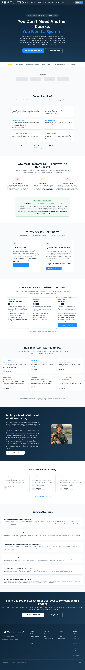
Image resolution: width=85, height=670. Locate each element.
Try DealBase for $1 (53, 268)
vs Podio (74, 636)
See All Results (42, 395)
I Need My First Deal (54, 50)
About (59, 633)
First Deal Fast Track (36, 2)
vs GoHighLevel (76, 655)
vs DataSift (75, 648)
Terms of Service (62, 641)
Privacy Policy (61, 638)
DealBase (27, 2)
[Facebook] (80, 662)
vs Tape (74, 650)
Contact (60, 636)
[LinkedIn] (82, 662)
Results (57, 2)
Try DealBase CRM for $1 (33, 50)
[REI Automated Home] (13, 2)
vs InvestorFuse (76, 643)
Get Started (79, 2)
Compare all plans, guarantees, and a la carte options (42, 331)
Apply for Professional (67, 325)
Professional (51, 2)
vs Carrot (75, 641)
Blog (45, 636)
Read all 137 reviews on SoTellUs (42, 496)
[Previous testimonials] (1, 483)
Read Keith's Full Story (15, 453)
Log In (72, 2)
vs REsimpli (75, 633)
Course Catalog (48, 638)
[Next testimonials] (83, 483)
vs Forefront (75, 645)
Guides (62, 2)
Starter (44, 2)
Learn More (18, 325)
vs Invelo (75, 653)
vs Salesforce (76, 638)
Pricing (68, 2)
